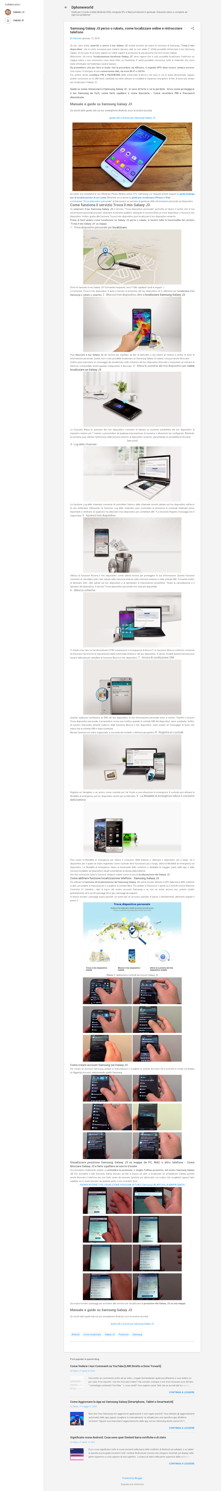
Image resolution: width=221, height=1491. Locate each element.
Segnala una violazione (132, 1484)
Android (75, 1334)
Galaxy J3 (110, 1334)
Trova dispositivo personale (97, 201)
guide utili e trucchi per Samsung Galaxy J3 (132, 117)
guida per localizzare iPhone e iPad (151, 197)
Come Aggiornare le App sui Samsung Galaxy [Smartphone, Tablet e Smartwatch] (121, 1401)
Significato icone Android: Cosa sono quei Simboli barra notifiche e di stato (118, 1437)
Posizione (124, 1334)
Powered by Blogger (132, 1478)
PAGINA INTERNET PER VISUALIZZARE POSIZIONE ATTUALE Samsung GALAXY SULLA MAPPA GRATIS (132, 1184)
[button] (192, 28)
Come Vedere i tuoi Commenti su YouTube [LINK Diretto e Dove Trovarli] (115, 1366)
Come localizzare (92, 1334)
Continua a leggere (181, 1392)
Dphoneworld (82, 7)
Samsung (137, 1334)
